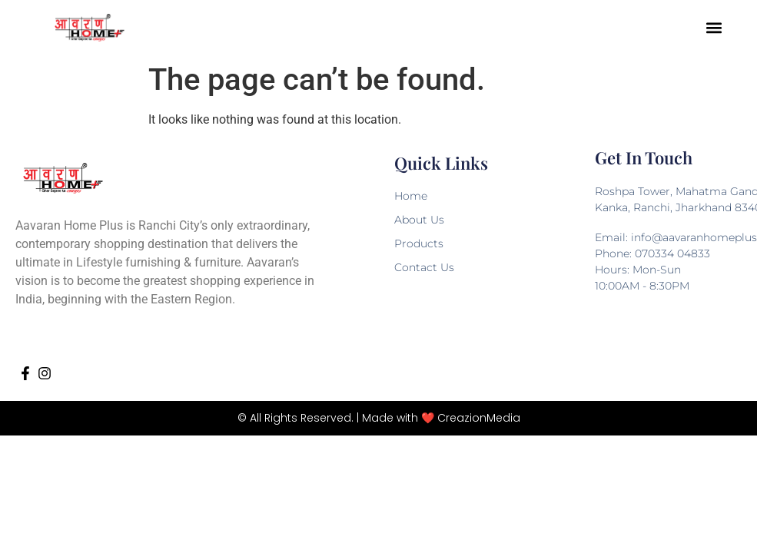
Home (410, 196)
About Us (419, 220)
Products (418, 243)
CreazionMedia (478, 418)
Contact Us (424, 267)
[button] (714, 28)
